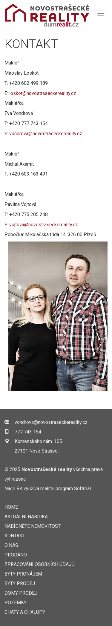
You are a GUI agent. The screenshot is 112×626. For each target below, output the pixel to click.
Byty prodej (19, 583)
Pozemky (15, 602)
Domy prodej (20, 593)
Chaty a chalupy (24, 612)
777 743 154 (28, 432)
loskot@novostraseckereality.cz (42, 93)
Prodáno (15, 555)
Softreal (82, 488)
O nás (11, 545)
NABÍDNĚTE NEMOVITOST (32, 526)
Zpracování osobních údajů (39, 564)
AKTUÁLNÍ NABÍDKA (26, 516)
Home (11, 507)
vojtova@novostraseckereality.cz (43, 224)
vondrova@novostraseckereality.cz (45, 133)
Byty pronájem (23, 574)
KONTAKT (14, 536)
